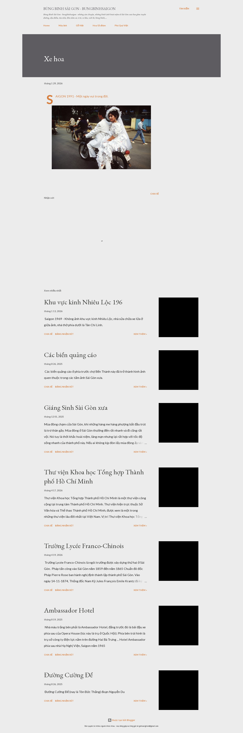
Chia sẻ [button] (154, 193)
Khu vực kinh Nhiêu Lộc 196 (83, 302)
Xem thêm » (140, 334)
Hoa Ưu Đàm (99, 25)
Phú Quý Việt (121, 25)
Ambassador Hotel (69, 610)
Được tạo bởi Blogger (121, 720)
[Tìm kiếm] (184, 9)
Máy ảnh (63, 25)
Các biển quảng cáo (70, 354)
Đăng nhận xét (64, 334)
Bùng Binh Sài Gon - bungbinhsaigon (79, 8)
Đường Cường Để (68, 674)
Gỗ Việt (80, 25)
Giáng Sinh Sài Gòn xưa (76, 407)
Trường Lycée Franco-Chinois (84, 545)
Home (46, 25)
